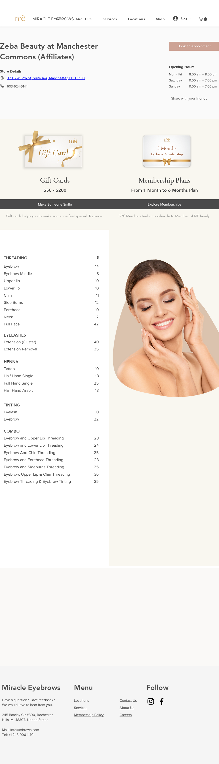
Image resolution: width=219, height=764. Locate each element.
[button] (203, 19)
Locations (81, 700)
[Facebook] (161, 701)
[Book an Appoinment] (194, 46)
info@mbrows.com (24, 730)
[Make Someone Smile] (55, 204)
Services (80, 708)
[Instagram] (150, 701)
